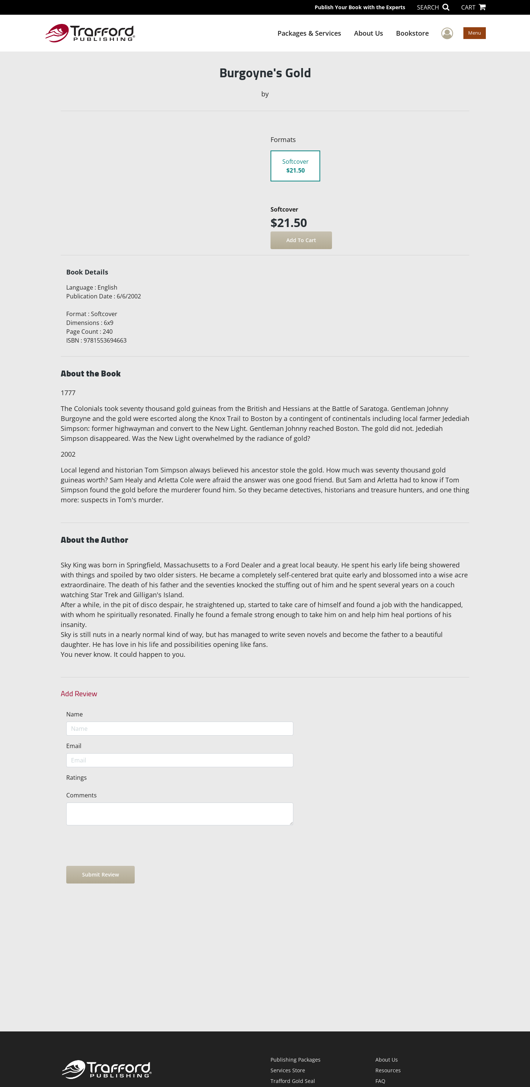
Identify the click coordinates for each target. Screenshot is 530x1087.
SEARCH (433, 7)
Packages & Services (309, 33)
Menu (474, 32)
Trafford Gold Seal (293, 1080)
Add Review (79, 693)
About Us (368, 33)
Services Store (288, 1070)
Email (73, 746)
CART (473, 7)
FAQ (380, 1080)
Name (74, 714)
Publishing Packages (296, 1059)
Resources (388, 1070)
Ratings (76, 777)
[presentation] (122, 845)
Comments (81, 795)
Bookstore (412, 33)
